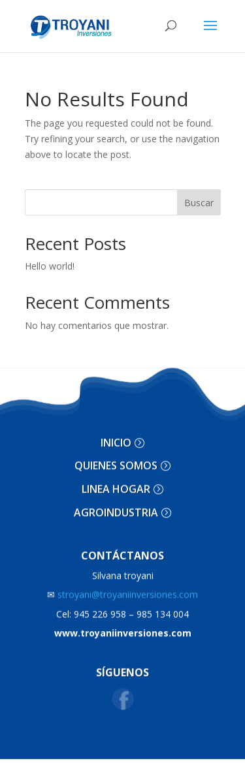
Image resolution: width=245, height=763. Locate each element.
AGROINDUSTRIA (116, 506)
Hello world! (49, 266)
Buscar (199, 202)
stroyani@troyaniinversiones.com (122, 588)
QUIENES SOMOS (115, 459)
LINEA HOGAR (116, 483)
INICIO (116, 436)
